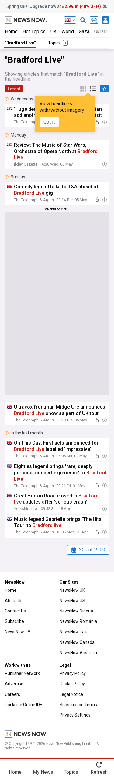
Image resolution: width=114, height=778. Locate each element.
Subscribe (14, 621)
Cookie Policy (72, 683)
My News (43, 772)
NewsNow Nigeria (76, 611)
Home (11, 31)
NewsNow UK (72, 590)
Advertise (14, 683)
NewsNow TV (17, 631)
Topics (71, 772)
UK (53, 31)
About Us (13, 600)
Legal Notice (71, 694)
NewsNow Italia (74, 631)
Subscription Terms (78, 704)
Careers (12, 694)
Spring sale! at (53, 6)
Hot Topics (34, 31)
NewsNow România (78, 621)
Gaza (84, 31)
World (67, 31)
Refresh (99, 772)
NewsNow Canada (77, 642)
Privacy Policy (73, 673)
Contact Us (15, 611)
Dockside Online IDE (23, 704)
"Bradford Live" (20, 42)
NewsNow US (72, 600)
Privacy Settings (75, 715)
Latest (14, 88)
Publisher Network (22, 673)
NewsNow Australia (78, 652)
